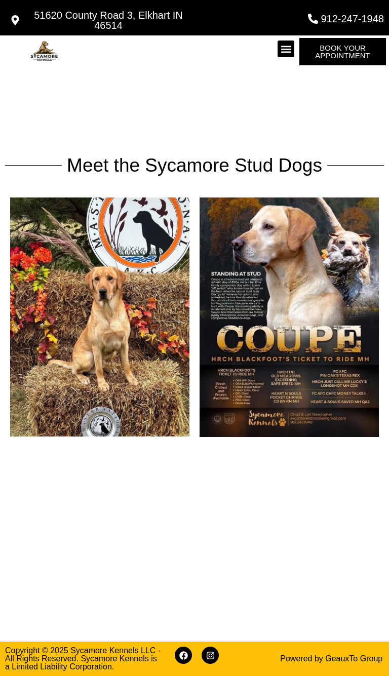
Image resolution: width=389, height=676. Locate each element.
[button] (286, 49)
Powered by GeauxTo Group (331, 658)
